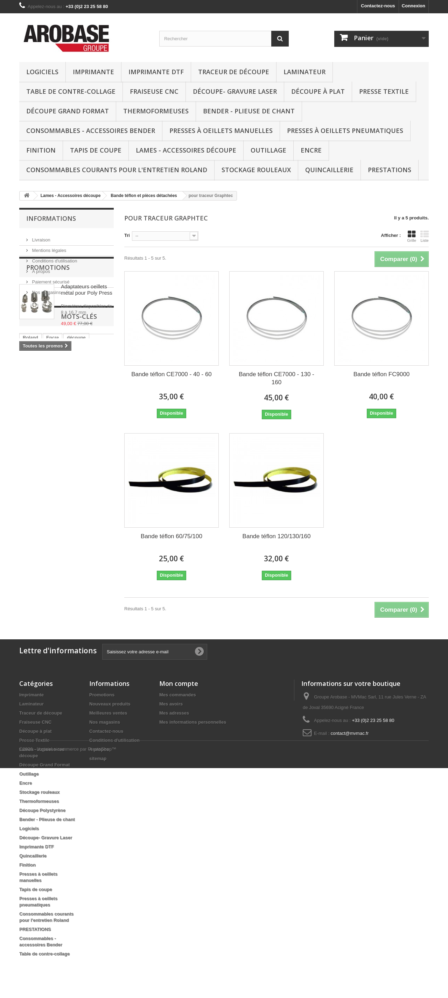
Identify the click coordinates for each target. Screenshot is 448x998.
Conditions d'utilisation (54, 258)
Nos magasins (46, 289)
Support (31, 462)
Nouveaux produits (110, 704)
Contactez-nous (378, 5)
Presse (64, 452)
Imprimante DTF (156, 72)
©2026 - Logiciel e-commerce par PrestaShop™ (67, 979)
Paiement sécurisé (50, 279)
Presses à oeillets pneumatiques (345, 130)
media (99, 452)
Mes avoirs (171, 704)
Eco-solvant (36, 452)
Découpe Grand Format (67, 111)
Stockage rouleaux (256, 170)
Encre (311, 150)
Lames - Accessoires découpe (186, 150)
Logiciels (42, 72)
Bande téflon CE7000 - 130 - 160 (276, 378)
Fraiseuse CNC (154, 91)
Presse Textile (384, 91)
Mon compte (178, 683)
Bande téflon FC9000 (382, 374)
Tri (127, 235)
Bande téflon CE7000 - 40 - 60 (171, 374)
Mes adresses (174, 713)
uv (82, 452)
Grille (411, 236)
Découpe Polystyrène (42, 810)
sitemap (97, 758)
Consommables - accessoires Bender (90, 130)
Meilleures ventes (108, 713)
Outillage (268, 150)
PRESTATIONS (389, 170)
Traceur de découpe (233, 72)
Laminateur (305, 72)
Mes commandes (177, 694)
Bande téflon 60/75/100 (171, 536)
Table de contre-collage (70, 91)
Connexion (413, 5)
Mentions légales (48, 247)
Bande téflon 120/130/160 (277, 536)
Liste (424, 236)
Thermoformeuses (156, 111)
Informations (51, 218)
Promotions (48, 316)
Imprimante (93, 72)
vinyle (70, 462)
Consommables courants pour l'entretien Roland (116, 170)
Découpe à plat (318, 91)
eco (52, 462)
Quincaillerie (329, 170)
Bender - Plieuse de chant (249, 111)
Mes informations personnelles (192, 722)
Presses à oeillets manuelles (221, 130)
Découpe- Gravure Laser (235, 91)
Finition (41, 150)
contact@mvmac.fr (350, 733)
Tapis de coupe (95, 150)
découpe (76, 441)
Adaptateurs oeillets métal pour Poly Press (86, 338)
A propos (40, 268)
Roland (30, 441)
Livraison (40, 237)
